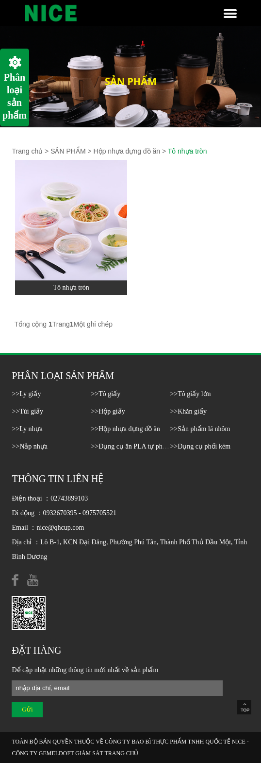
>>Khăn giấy (188, 411)
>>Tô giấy (105, 394)
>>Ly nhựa (27, 429)
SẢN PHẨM (67, 151)
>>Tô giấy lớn (190, 394)
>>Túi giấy (27, 411)
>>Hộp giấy (108, 411)
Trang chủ (27, 151)
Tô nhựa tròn (187, 151)
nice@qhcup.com (60, 527)
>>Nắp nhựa (30, 446)
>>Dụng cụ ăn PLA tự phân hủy (136, 446)
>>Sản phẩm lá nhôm (200, 429)
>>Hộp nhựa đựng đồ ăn (125, 429)
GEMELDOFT (56, 753)
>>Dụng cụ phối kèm (200, 446)
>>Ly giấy (26, 394)
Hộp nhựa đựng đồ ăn (127, 151)
